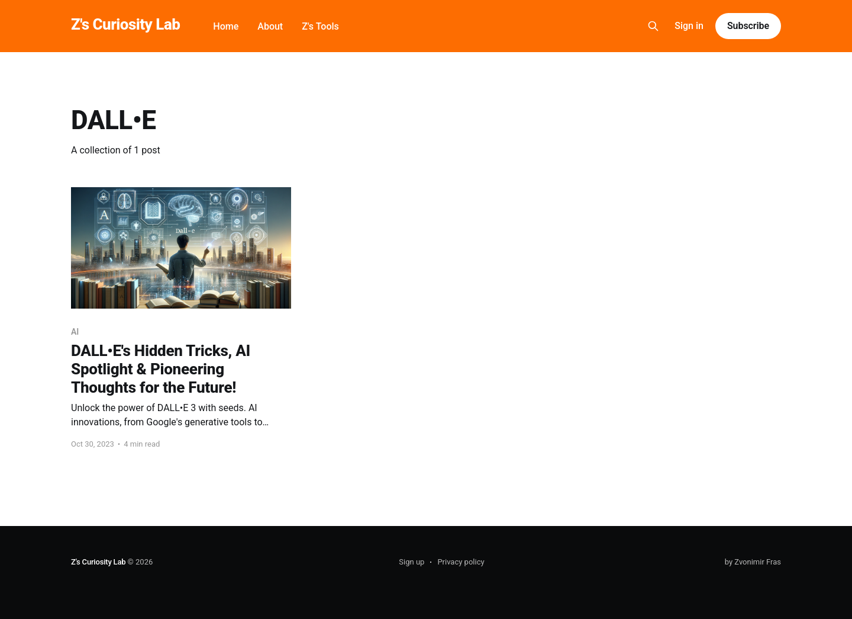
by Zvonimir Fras (753, 561)
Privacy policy (460, 561)
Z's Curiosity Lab (125, 24)
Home (225, 26)
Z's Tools (320, 26)
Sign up (411, 561)
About (270, 26)
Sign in (688, 25)
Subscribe (748, 25)
